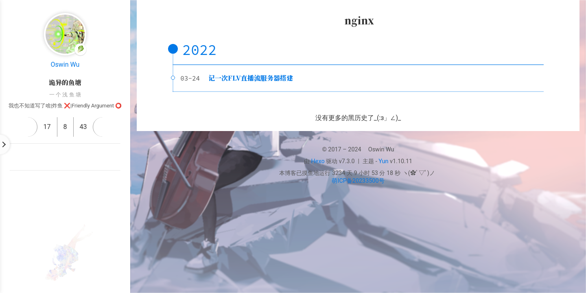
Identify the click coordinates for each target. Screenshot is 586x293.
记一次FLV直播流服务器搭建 (250, 78)
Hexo (318, 161)
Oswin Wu (65, 64)
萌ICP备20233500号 (358, 180)
